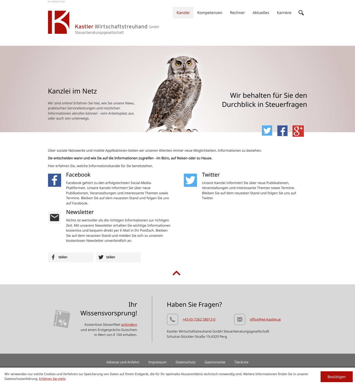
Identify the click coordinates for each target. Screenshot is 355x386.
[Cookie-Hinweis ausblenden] (337, 376)
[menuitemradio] (237, 12)
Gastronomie (215, 362)
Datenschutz (186, 362)
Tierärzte (241, 362)
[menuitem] (183, 12)
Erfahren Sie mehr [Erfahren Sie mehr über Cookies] (52, 379)
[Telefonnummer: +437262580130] (191, 320)
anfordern (129, 324)
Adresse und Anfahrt (123, 362)
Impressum (157, 362)
